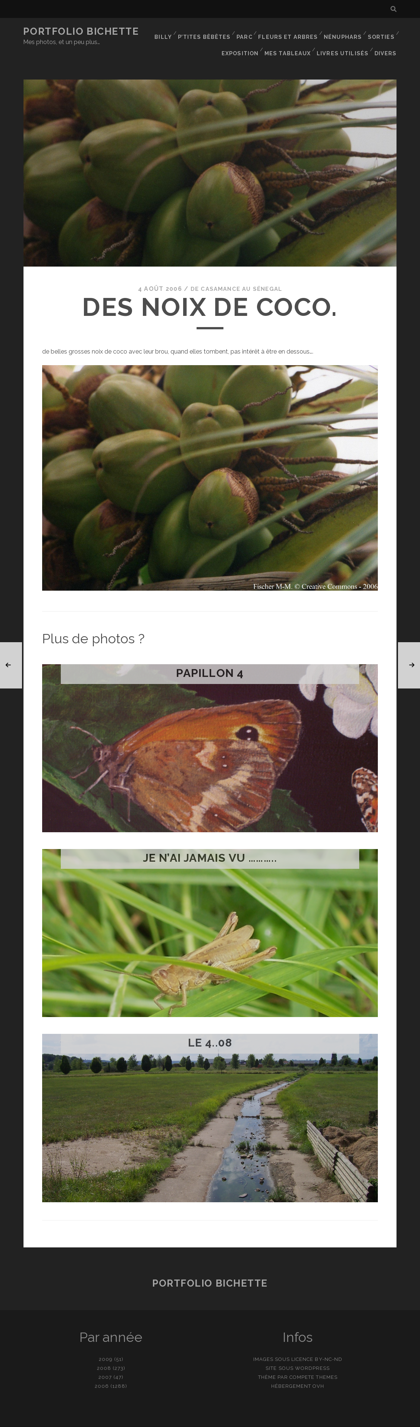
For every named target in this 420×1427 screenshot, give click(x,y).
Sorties (381, 31)
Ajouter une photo (247, 1418)
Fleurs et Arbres (290, 31)
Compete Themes (313, 1361)
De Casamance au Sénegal (236, 272)
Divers (387, 41)
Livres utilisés (345, 41)
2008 (104, 1352)
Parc (248, 31)
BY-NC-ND (328, 1343)
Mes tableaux (292, 41)
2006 (102, 1370)
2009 (106, 1343)
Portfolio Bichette (81, 31)
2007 (105, 1361)
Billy (167, 31)
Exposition (245, 41)
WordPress (312, 1352)
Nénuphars (343, 31)
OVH (318, 1370)
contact (196, 1418)
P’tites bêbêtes (208, 31)
